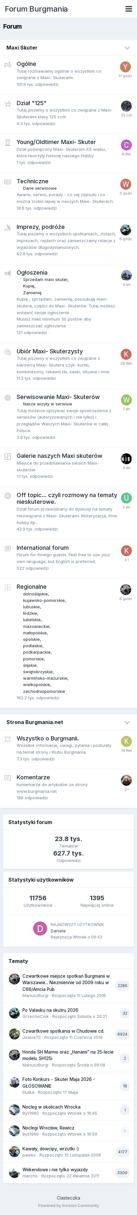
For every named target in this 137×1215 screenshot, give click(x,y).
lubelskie (32, 619)
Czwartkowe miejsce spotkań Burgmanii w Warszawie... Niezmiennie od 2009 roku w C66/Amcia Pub (66, 983)
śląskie (30, 665)
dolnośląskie (35, 593)
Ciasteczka (68, 1198)
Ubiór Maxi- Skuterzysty (50, 351)
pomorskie (33, 658)
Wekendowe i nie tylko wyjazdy (55, 1169)
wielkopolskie (36, 684)
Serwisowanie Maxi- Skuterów (58, 397)
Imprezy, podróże (41, 226)
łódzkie (30, 613)
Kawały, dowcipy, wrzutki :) (50, 1148)
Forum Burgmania (36, 9)
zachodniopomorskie (44, 691)
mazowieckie (36, 626)
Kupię (28, 285)
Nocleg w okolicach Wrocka (51, 1107)
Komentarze (33, 777)
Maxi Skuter (22, 47)
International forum (43, 547)
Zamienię (32, 292)
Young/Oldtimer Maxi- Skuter (56, 142)
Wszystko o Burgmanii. (48, 738)
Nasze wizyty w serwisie (47, 403)
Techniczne (32, 181)
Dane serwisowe (40, 188)
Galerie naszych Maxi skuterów (59, 455)
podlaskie (32, 645)
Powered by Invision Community (68, 1205)
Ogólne (26, 63)
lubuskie (31, 606)
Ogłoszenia (32, 272)
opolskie (31, 639)
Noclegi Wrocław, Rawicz (48, 1127)
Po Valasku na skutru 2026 (50, 1010)
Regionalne (32, 586)
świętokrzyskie (38, 671)
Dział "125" (32, 103)
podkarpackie (37, 652)
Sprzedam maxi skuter (45, 279)
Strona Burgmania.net (34, 722)
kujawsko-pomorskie (44, 600)
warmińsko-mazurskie (45, 678)
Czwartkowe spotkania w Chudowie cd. (63, 1031)
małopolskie (35, 632)
